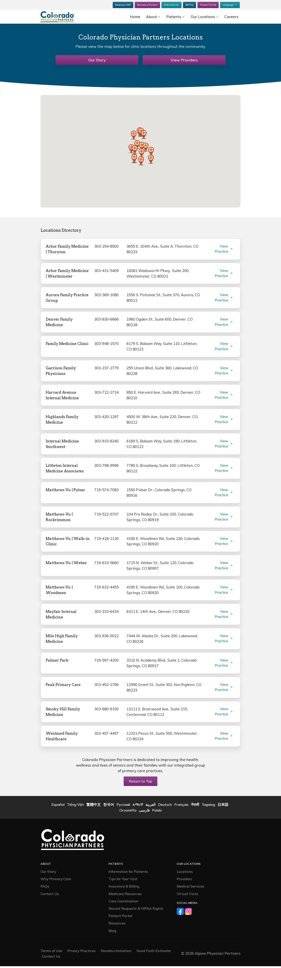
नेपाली (195, 806)
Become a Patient (147, 4)
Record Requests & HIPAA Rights (136, 910)
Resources (117, 925)
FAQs (45, 888)
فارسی (144, 812)
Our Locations (202, 16)
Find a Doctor (171, 4)
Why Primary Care (56, 880)
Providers (184, 880)
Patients (173, 16)
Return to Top (140, 783)
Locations (185, 873)
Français (181, 806)
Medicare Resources (125, 895)
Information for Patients (128, 873)
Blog (112, 932)
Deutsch (165, 806)
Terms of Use (51, 952)
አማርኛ (138, 806)
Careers (231, 16)
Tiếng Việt (75, 806)
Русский (123, 806)
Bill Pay (189, 4)
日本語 (223, 806)
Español (58, 806)
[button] (143, 135)
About (151, 16)
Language (228, 4)
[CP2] (63, 16)
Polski (157, 812)
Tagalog (208, 806)
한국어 (108, 806)
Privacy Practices (81, 952)
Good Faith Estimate (154, 952)
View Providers (184, 60)
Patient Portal (208, 4)
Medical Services (190, 888)
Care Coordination (123, 903)
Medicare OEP (123, 4)
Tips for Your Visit (123, 880)
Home (134, 16)
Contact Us (50, 895)
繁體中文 (93, 806)
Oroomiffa (127, 812)
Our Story (97, 60)
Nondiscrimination (116, 952)
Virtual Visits (187, 895)
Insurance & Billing (124, 888)
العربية (151, 806)
